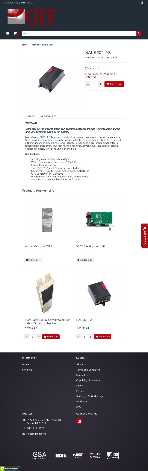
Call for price (33, 259)
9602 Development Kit (90, 246)
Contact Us (82, 374)
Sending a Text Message (90, 396)
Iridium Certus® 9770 (38, 246)
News (79, 385)
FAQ (78, 406)
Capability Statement (88, 380)
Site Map (27, 369)
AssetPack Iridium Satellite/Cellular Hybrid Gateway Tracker (47, 321)
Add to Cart (114, 84)
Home (25, 45)
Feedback (81, 401)
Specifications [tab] (48, 115)
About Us (81, 364)
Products (35, 45)
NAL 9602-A (84, 320)
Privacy (80, 390)
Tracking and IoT (49, 45)
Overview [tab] (30, 115)
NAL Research (109, 57)
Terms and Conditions (88, 369)
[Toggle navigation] (8, 33)
